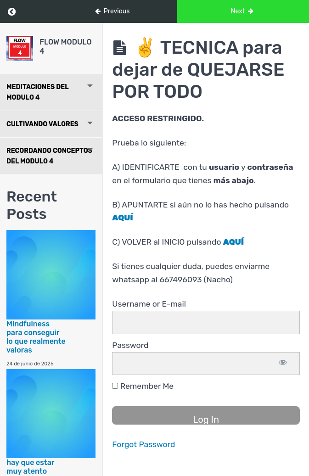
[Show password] (283, 363)
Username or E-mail (149, 303)
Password (130, 345)
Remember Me (143, 386)
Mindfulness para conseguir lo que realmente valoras (36, 337)
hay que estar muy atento (30, 467)
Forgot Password (143, 444)
